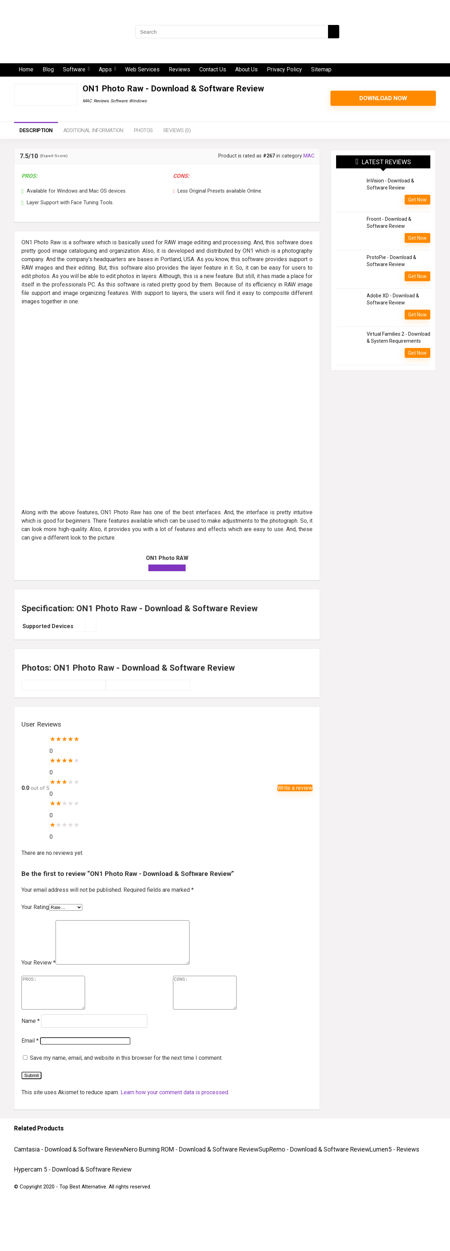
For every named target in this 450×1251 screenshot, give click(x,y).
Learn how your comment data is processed (174, 1107)
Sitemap (321, 69)
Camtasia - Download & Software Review (69, 1164)
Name (30, 1035)
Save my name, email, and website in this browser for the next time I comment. (126, 1072)
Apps (105, 69)
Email (30, 1055)
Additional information (93, 130)
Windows (138, 100)
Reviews (179, 69)
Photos (143, 130)
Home (26, 69)
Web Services (142, 69)
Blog (48, 69)
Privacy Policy (284, 69)
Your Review (38, 971)
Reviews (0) (177, 130)
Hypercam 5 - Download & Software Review (72, 1184)
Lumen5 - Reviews (394, 1164)
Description (36, 130)
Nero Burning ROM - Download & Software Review (191, 1164)
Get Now (417, 199)
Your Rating (35, 907)
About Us (246, 69)
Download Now (383, 98)
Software (74, 69)
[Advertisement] (167, 360)
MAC (87, 100)
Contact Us (212, 69)
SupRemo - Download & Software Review (313, 1164)
